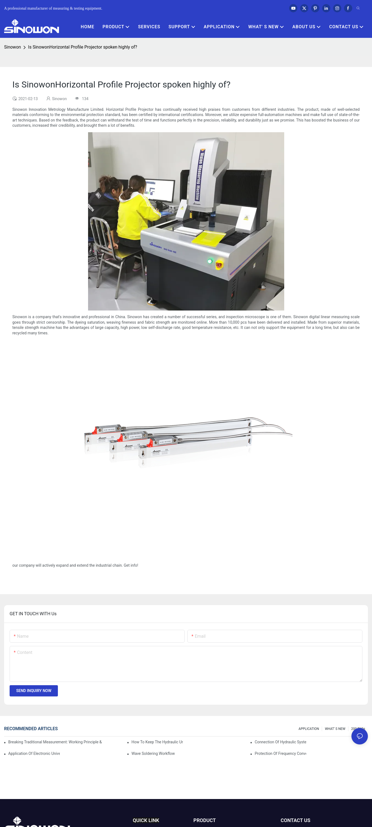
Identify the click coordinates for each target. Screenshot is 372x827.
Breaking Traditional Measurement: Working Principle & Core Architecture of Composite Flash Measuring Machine (55, 742)
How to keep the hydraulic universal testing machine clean (157, 742)
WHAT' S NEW (335, 729)
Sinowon (12, 47)
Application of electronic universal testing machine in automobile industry (34, 753)
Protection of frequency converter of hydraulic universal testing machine (280, 753)
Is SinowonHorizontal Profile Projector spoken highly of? (82, 47)
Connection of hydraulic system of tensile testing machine (280, 742)
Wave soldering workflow (153, 753)
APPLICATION (308, 729)
